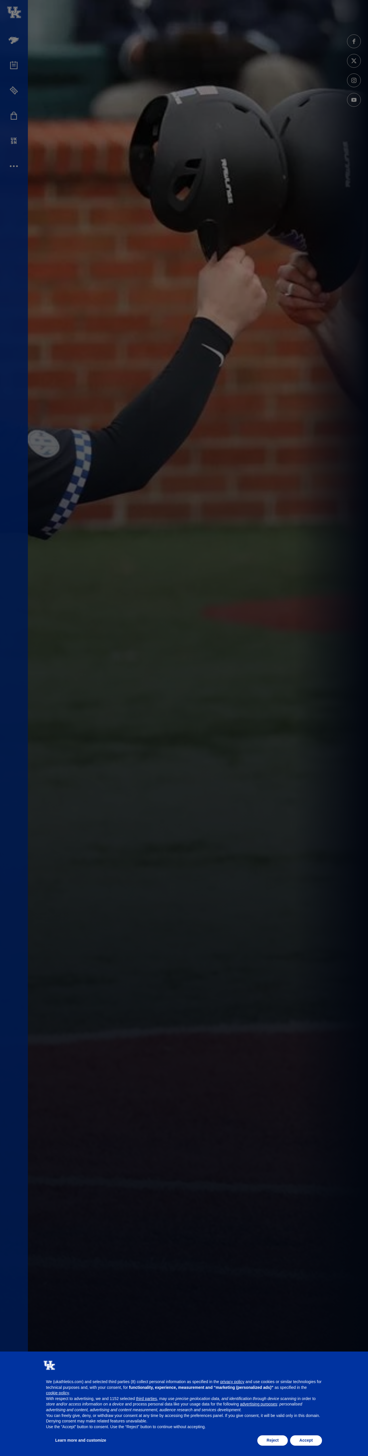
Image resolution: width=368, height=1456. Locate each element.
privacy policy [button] (232, 1381)
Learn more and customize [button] (80, 1440)
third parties (146, 1398)
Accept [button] (306, 1440)
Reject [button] (273, 1440)
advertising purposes (258, 1404)
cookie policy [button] (57, 1393)
